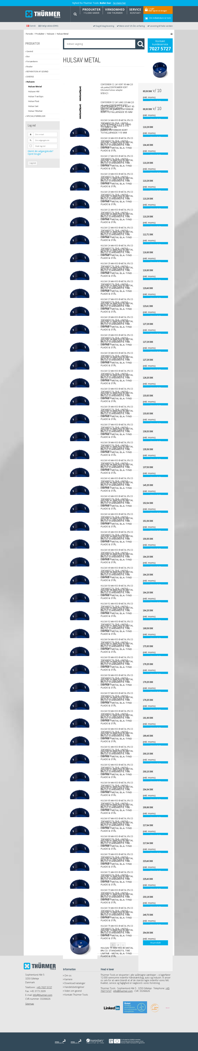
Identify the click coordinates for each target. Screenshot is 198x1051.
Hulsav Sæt (33, 106)
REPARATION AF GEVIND (36, 71)
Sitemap (29, 1003)
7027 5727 (160, 49)
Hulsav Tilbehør (35, 111)
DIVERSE (29, 76)
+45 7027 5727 (44, 987)
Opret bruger (34, 153)
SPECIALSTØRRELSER (35, 116)
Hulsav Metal (35, 86)
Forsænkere (31, 61)
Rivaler (29, 66)
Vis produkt (155, 942)
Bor (27, 56)
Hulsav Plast (33, 101)
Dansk (31, 25)
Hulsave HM (33, 91)
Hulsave (30, 81)
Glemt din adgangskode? (40, 151)
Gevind (29, 51)
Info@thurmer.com (42, 994)
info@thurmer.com (123, 990)
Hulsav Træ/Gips (35, 96)
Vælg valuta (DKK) (48, 25)
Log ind (33, 163)
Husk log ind (40, 146)
